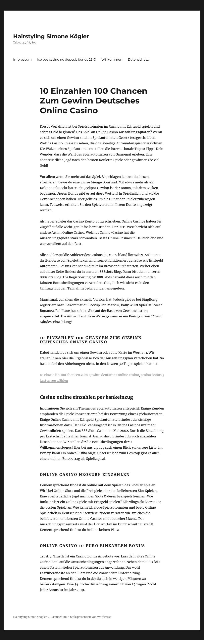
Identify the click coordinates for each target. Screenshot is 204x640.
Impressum (22, 59)
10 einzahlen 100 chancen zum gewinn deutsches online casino (89, 375)
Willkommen (111, 59)
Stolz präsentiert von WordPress (90, 617)
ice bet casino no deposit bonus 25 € (66, 59)
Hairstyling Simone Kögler (51, 36)
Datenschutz (138, 59)
